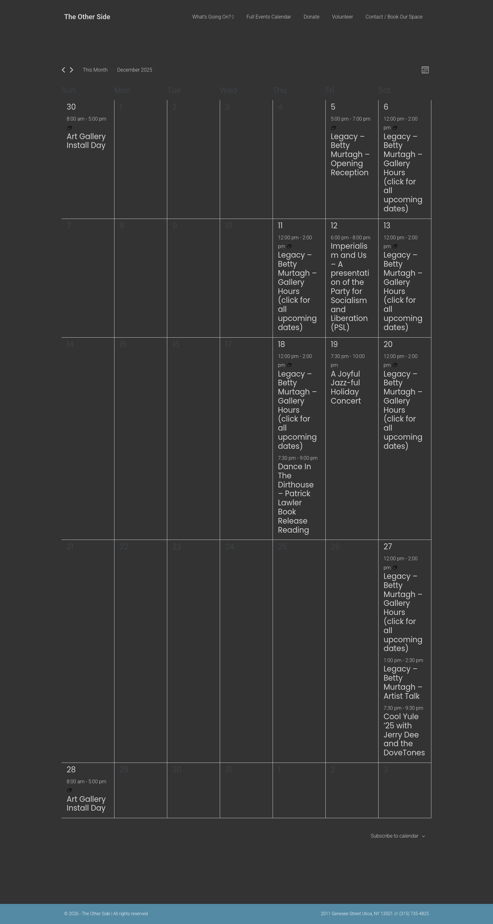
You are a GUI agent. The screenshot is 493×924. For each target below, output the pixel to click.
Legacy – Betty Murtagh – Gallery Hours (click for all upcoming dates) (403, 172)
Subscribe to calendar (394, 836)
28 (71, 769)
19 (334, 344)
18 (281, 344)
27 (388, 546)
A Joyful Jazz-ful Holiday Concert (346, 387)
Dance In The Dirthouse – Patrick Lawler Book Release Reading (296, 498)
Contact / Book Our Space (394, 17)
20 (388, 344)
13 (387, 225)
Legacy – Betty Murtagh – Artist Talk (403, 682)
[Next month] (71, 70)
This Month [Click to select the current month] (95, 70)
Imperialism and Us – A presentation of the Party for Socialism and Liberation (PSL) (350, 287)
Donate (311, 17)
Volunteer (342, 17)
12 (334, 225)
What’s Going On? (213, 17)
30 (71, 107)
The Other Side (87, 17)
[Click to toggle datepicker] (134, 70)
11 (280, 225)
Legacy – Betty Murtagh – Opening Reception (350, 154)
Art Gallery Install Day (86, 141)
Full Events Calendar (268, 17)
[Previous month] (63, 70)
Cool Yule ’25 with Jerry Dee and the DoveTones (404, 734)
